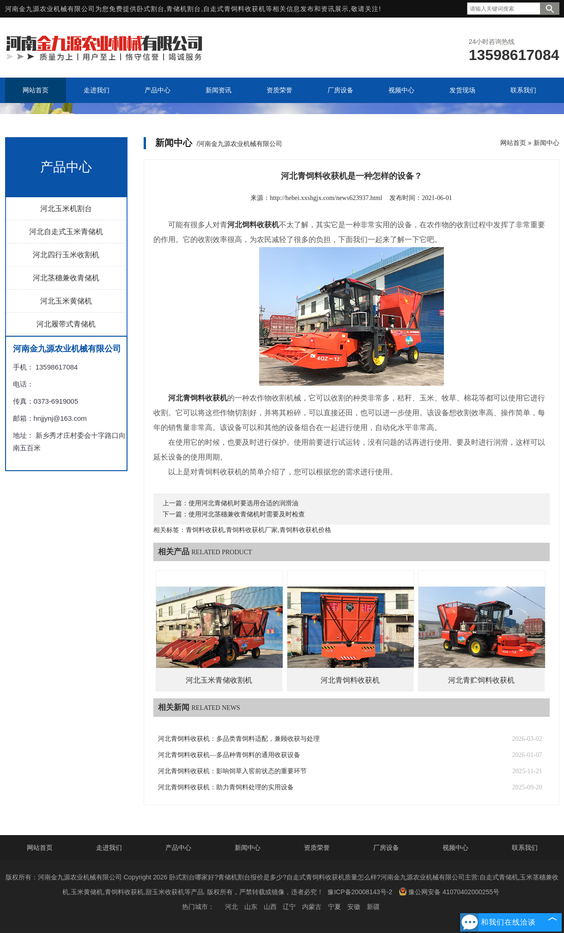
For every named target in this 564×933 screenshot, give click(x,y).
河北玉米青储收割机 (219, 680)
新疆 (373, 906)
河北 (231, 906)
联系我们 (525, 847)
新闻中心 (546, 142)
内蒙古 (311, 906)
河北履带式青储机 (66, 324)
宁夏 (334, 906)
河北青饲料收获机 (350, 680)
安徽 (353, 906)
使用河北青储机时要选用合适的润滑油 (243, 503)
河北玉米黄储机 (66, 301)
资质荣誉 (317, 847)
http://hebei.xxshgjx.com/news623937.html (326, 197)
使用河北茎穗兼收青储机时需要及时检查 (246, 514)
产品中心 (178, 847)
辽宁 (289, 906)
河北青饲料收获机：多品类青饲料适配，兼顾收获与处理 (239, 738)
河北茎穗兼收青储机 (66, 278)
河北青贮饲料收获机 (481, 680)
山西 (270, 906)
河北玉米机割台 (66, 208)
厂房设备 (386, 847)
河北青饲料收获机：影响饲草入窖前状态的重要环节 (232, 771)
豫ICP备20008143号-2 (359, 892)
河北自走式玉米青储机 (66, 232)
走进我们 (109, 847)
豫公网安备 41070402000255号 (449, 891)
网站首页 (513, 142)
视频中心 (455, 847)
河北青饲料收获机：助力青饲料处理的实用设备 (226, 787)
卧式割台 (150, 8)
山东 (250, 906)
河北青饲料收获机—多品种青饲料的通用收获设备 (229, 754)
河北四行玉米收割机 (66, 255)
